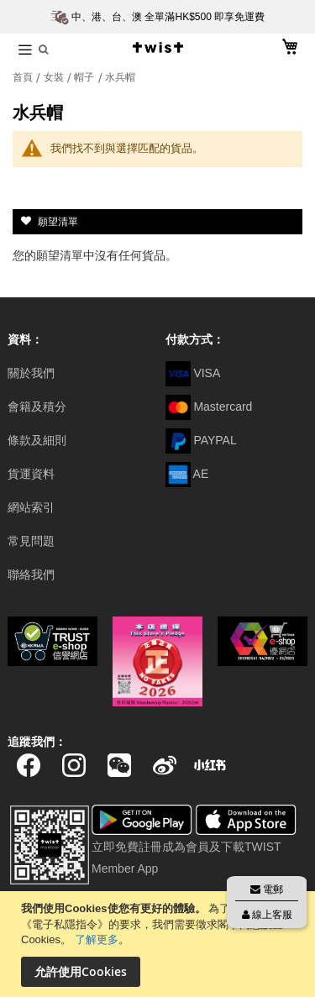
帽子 (85, 77)
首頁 (24, 77)
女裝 (55, 77)
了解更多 (96, 939)
